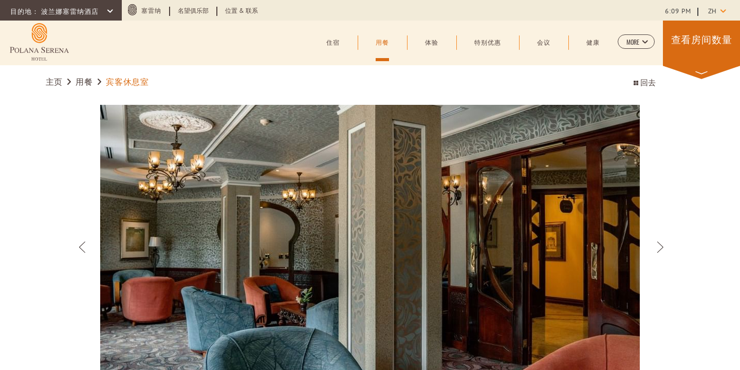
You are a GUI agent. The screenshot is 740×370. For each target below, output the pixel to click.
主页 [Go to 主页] (54, 83)
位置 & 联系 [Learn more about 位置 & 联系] (241, 11)
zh (712, 12)
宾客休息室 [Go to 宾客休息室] (127, 83)
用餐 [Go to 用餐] (84, 83)
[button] (636, 41)
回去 (645, 83)
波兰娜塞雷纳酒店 (71, 12)
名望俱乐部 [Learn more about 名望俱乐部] (193, 11)
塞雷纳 (151, 11)
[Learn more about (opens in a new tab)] (39, 42)
